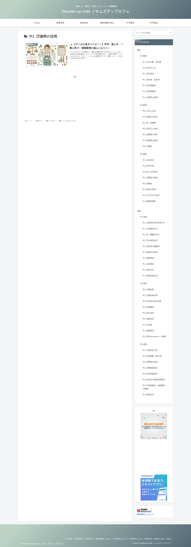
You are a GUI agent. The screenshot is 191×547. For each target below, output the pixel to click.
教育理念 (78, 539)
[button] (170, 32)
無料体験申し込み (102, 539)
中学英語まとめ (119, 539)
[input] (154, 32)
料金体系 (89, 539)
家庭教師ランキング (145, 514)
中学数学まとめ (135, 539)
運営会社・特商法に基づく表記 (158, 539)
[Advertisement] (75, 97)
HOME (69, 539)
